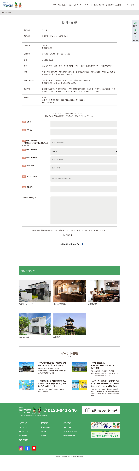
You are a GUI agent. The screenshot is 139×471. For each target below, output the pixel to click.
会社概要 (43, 431)
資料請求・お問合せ (69, 435)
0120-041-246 (62, 410)
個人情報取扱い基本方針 (46, 230)
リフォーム (88, 5)
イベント (135, 38)
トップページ (23, 423)
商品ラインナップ (75, 5)
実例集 (135, 24)
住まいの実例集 (99, 5)
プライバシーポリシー (70, 431)
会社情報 (118, 5)
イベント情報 (129, 5)
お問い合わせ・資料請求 (104, 410)
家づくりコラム (45, 427)
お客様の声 (110, 5)
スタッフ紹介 (67, 423)
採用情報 (43, 435)
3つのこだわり (63, 5)
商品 (135, 31)
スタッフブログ (68, 427)
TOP (54, 5)
